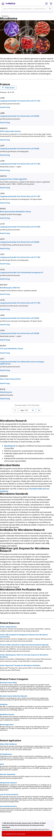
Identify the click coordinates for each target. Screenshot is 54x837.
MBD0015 (4, 128)
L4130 (2, 300)
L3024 (2, 193)
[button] (27, 410)
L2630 (2, 98)
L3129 (2, 224)
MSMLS (3, 208)
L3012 (2, 254)
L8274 (2, 239)
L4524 (2, 315)
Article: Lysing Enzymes (8, 627)
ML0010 (3, 345)
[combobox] (27, 8)
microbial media (35, 489)
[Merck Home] (10, 3)
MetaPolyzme (9, 446)
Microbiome (5, 16)
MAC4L (2, 389)
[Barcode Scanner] (46, 3)
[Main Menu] (3, 3)
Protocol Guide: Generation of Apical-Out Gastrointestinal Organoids (24, 645)
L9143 (2, 269)
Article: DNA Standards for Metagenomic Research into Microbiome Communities (24, 636)
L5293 (2, 161)
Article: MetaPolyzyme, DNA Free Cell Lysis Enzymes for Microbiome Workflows (24, 656)
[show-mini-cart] (50, 3)
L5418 (2, 330)
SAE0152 (3, 176)
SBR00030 (4, 376)
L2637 (2, 145)
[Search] (50, 8)
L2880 (2, 113)
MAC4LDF (3, 285)
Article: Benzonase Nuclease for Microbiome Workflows (20, 665)
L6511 (2, 359)
